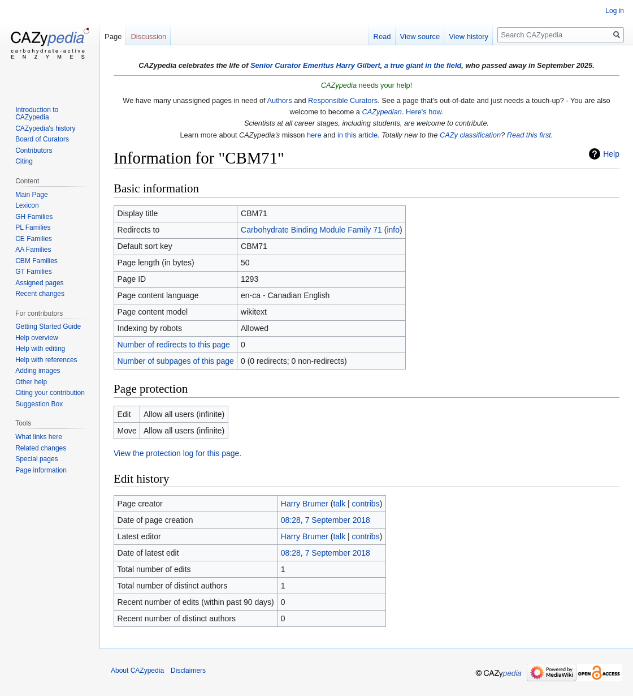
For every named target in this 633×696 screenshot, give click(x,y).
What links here (38, 437)
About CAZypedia (137, 670)
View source (420, 36)
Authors (279, 100)
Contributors (33, 150)
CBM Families (36, 261)
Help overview (36, 338)
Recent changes (39, 294)
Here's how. (424, 112)
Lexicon (26, 205)
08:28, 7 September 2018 (325, 520)
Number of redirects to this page (174, 344)
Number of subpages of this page (176, 361)
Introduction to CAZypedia (36, 114)
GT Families (33, 272)
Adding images (37, 371)
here (314, 135)
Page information (41, 470)
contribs (366, 503)
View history (468, 36)
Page (113, 36)
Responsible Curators (343, 100)
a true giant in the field (423, 65)
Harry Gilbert (358, 65)
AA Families (33, 250)
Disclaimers (188, 670)
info (393, 229)
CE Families (33, 239)
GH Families (34, 217)
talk (339, 503)
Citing (24, 161)
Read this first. (530, 135)
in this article (357, 135)
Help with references (46, 360)
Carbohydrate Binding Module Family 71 (311, 229)
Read (382, 36)
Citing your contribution (50, 393)
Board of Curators (42, 139)
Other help (31, 382)
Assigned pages (39, 283)
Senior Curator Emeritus (292, 65)
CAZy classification (470, 135)
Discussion (148, 36)
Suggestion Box (39, 404)
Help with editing (40, 349)
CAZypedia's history (45, 128)
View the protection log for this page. (177, 453)
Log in (614, 11)
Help (611, 153)
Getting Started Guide (48, 326)
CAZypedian (382, 112)
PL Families (32, 227)
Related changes (40, 448)
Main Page (31, 195)
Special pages (36, 459)
